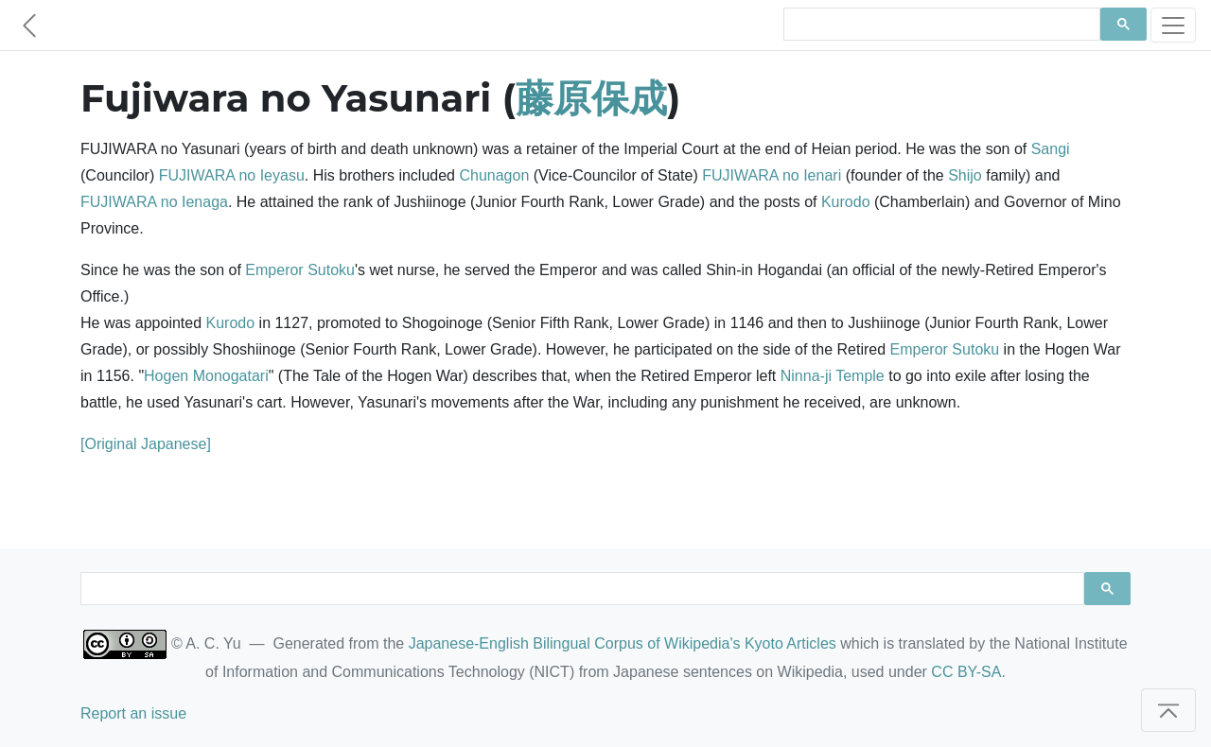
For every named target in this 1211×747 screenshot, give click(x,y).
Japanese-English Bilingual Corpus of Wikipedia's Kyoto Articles (622, 643)
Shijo (965, 175)
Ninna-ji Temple (833, 376)
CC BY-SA (966, 672)
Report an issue (133, 713)
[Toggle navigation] (1173, 25)
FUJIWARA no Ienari (771, 175)
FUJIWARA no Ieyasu (232, 175)
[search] (940, 24)
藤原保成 (591, 98)
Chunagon (494, 175)
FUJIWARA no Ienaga (154, 202)
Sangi (1050, 149)
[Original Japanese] (145, 444)
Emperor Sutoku (300, 270)
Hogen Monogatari (206, 376)
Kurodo (845, 202)
